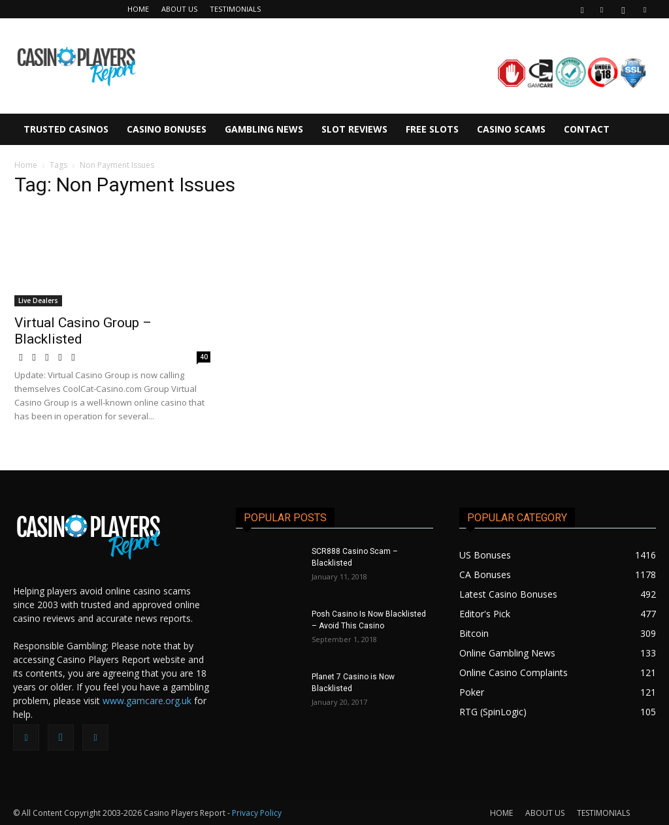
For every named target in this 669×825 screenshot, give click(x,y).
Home (25, 164)
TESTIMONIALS (235, 9)
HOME (138, 9)
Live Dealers (38, 300)
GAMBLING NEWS (264, 129)
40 (204, 356)
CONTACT (587, 129)
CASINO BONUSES (166, 129)
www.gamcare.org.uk (147, 700)
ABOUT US (179, 9)
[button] (582, 9)
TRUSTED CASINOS (66, 129)
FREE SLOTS (432, 129)
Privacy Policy (257, 812)
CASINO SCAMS (511, 129)
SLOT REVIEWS (354, 129)
